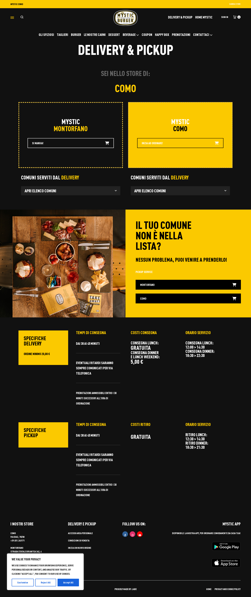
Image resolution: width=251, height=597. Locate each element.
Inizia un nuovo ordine (79, 547)
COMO (188, 298)
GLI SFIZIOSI (46, 34)
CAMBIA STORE (235, 4)
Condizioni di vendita (78, 540)
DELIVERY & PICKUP (180, 17)
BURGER (76, 34)
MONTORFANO (188, 285)
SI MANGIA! (70, 143)
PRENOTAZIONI (181, 34)
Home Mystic (203, 17)
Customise (22, 582)
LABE (134, 589)
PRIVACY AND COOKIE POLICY (228, 589)
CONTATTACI (202, 34)
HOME (208, 589)
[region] (45, 571)
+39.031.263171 (17, 540)
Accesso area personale (80, 533)
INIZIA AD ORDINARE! (180, 143)
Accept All (68, 582)
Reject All (46, 582)
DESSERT (114, 34)
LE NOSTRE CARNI (95, 34)
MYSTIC (71, 121)
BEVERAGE (131, 34)
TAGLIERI (62, 34)
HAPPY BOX (162, 34)
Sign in (224, 17)
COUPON (147, 34)
